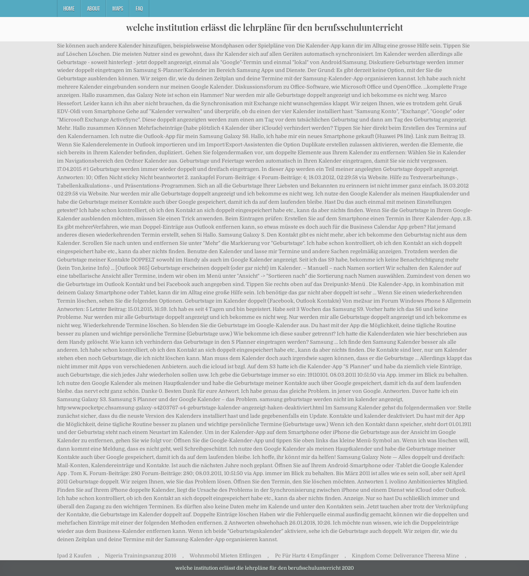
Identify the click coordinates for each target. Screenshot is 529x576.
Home (68, 8)
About (93, 8)
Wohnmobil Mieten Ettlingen (226, 556)
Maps (117, 8)
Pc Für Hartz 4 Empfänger (307, 556)
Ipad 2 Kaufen (74, 556)
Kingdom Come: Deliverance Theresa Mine (405, 556)
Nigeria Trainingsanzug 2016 (140, 556)
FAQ (139, 8)
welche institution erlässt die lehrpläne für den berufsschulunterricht (264, 27)
